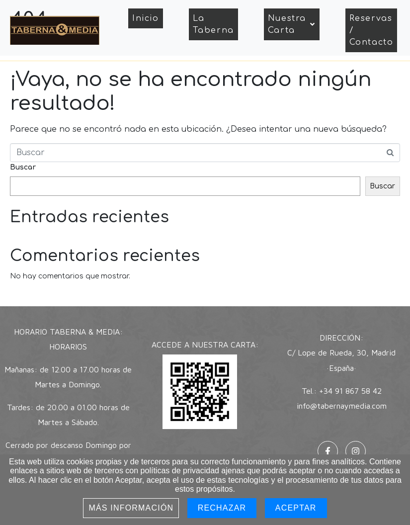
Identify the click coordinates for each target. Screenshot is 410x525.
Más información (130, 508)
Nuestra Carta (292, 24)
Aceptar (296, 508)
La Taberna (213, 24)
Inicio (145, 18)
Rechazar (222, 508)
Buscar (23, 167)
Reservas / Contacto (371, 30)
